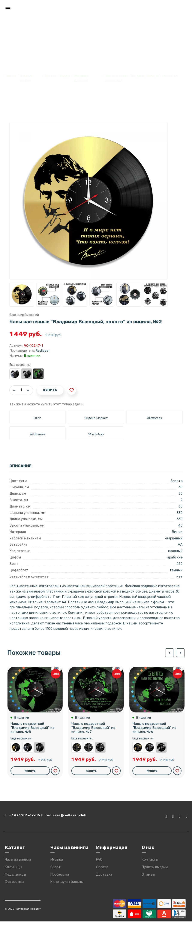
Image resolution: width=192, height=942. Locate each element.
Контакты (150, 880)
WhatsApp (96, 434)
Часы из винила (18, 880)
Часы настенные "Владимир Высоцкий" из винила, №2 (26, 374)
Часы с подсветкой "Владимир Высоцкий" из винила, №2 (38, 374)
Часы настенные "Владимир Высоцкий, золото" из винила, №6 (138, 769)
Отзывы (148, 895)
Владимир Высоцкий (24, 315)
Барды (65, 76)
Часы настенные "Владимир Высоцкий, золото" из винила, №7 (77, 769)
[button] (167, 652)
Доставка (104, 895)
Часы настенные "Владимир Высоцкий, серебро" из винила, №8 (27, 769)
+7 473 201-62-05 (24, 837)
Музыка (50, 76)
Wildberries (37, 434)
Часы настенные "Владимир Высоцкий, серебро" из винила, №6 (149, 769)
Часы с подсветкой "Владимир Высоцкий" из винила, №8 (32, 749)
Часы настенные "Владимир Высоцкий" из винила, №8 (39, 769)
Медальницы (15, 895)
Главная (10, 76)
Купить (50, 390)
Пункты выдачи (155, 887)
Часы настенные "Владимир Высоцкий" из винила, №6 (161, 769)
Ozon (37, 418)
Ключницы (13, 887)
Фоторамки (14, 902)
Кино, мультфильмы (66, 902)
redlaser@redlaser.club (81, 837)
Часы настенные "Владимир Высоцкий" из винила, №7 (100, 769)
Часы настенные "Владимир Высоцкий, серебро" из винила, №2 (15, 374)
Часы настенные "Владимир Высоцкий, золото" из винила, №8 (16, 769)
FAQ (99, 880)
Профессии (59, 895)
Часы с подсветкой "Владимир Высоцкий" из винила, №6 (154, 749)
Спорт (55, 887)
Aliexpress (154, 418)
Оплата (102, 887)
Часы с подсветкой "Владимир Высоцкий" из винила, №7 (93, 749)
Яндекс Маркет (96, 418)
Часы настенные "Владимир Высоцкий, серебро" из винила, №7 (88, 769)
